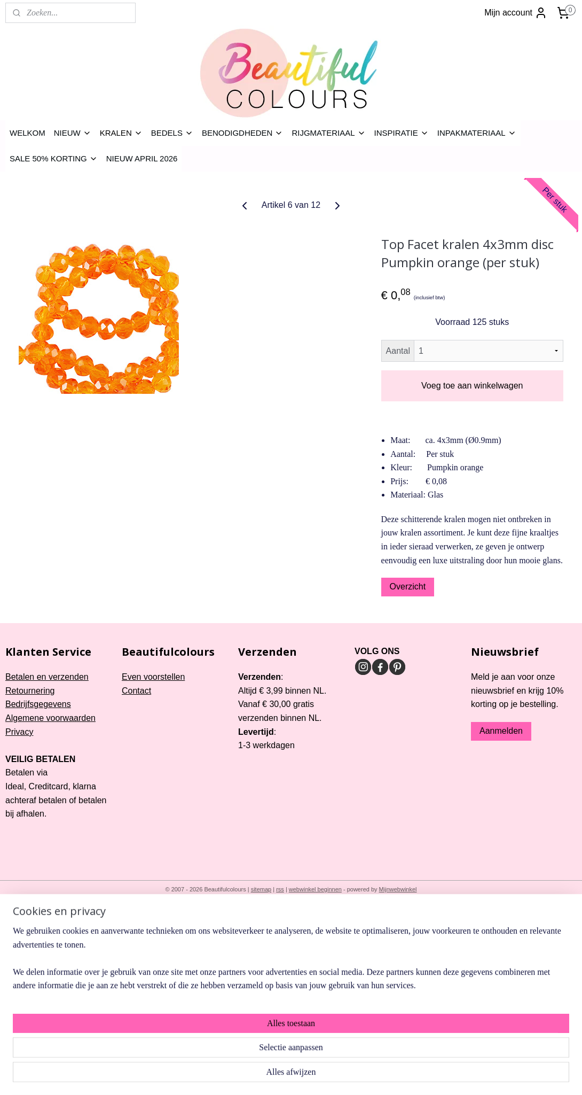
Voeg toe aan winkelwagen (472, 385)
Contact (136, 690)
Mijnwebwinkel (398, 889)
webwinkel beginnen (315, 889)
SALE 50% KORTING (54, 158)
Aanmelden (501, 730)
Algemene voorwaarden (50, 718)
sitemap (261, 889)
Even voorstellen (153, 676)
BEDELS (172, 132)
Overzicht (408, 586)
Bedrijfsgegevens (38, 704)
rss (280, 889)
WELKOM (27, 132)
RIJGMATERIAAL (328, 132)
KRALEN (121, 132)
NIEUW (72, 132)
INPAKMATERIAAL (476, 132)
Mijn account (515, 12)
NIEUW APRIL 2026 (142, 158)
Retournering (30, 690)
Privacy (19, 731)
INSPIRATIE (401, 132)
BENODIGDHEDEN (243, 132)
